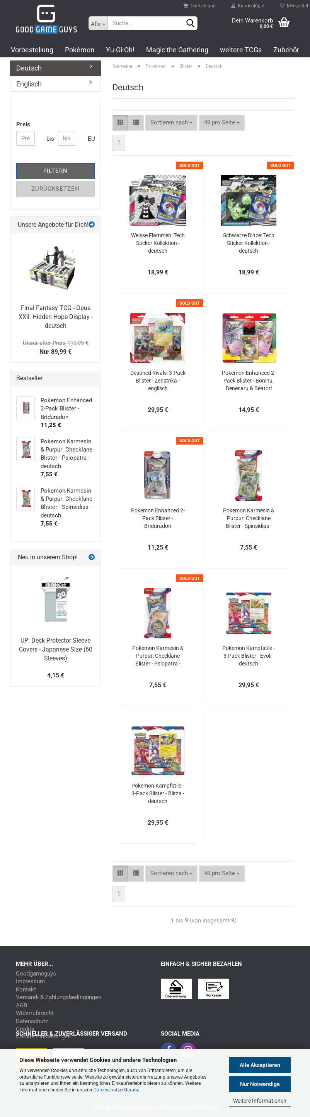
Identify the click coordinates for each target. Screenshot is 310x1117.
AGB (21, 1005)
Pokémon (79, 50)
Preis (23, 124)
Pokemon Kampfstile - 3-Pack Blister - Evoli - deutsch (248, 656)
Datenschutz (32, 1021)
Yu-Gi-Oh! (120, 50)
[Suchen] (190, 24)
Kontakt (26, 989)
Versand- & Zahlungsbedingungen (58, 997)
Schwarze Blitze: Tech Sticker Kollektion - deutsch (248, 243)
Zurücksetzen (55, 188)
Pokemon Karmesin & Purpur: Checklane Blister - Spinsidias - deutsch (248, 518)
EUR (91, 138)
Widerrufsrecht (35, 1013)
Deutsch (29, 68)
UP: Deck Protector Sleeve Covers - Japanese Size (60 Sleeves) (55, 649)
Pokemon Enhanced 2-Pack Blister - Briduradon (158, 518)
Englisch (29, 84)
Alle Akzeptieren (260, 1065)
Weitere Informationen (259, 1101)
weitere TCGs (241, 50)
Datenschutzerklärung (117, 1090)
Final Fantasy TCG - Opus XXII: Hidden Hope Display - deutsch (56, 316)
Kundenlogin (247, 4)
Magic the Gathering (177, 50)
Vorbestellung (32, 50)
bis (49, 138)
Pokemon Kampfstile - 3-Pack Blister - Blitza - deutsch (157, 793)
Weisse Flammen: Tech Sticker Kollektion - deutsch (158, 243)
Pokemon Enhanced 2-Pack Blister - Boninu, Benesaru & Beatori (249, 380)
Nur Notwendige (260, 1084)
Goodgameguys (36, 973)
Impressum (30, 981)
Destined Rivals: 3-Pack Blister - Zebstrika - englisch (158, 380)
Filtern (55, 170)
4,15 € (55, 675)
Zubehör (286, 50)
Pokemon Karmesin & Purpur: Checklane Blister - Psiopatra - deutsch (158, 656)
